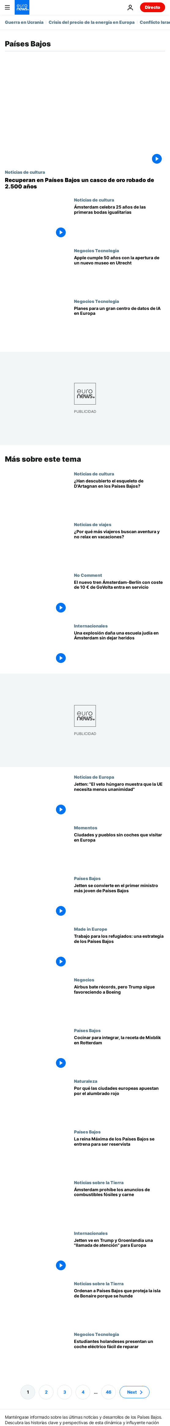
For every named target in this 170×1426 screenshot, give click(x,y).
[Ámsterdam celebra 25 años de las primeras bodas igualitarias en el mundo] (119, 223)
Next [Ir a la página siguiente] (132, 1391)
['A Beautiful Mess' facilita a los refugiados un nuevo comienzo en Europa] (119, 952)
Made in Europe (90, 928)
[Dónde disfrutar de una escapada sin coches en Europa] (119, 850)
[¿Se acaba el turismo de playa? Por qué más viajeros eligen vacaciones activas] (119, 547)
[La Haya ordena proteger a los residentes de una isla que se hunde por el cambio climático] (119, 1306)
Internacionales (91, 625)
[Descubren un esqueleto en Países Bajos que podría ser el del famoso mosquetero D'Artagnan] (119, 496)
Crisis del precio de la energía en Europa (92, 22)
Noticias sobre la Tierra (99, 1182)
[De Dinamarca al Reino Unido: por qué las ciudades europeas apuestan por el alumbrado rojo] (119, 1104)
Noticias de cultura (25, 171)
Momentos (85, 827)
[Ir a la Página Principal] (22, 7)
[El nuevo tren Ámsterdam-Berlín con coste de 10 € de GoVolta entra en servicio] (119, 598)
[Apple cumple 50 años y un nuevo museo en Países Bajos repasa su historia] (119, 273)
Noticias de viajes (92, 524)
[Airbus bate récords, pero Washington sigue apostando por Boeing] (119, 1002)
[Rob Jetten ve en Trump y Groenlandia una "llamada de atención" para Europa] (119, 1256)
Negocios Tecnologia (96, 250)
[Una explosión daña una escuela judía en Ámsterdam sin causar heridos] (119, 648)
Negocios (84, 979)
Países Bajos (87, 878)
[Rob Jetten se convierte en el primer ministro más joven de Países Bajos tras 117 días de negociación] (119, 901)
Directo (152, 7)
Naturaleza (85, 1080)
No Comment (88, 574)
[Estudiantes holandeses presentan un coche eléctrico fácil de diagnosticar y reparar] (119, 1357)
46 (108, 1391)
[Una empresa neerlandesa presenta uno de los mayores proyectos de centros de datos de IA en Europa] (119, 324)
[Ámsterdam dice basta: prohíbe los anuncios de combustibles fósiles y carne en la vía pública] (119, 1205)
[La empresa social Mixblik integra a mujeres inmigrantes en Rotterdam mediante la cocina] (119, 1053)
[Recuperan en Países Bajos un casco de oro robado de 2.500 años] (85, 183)
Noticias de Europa (94, 776)
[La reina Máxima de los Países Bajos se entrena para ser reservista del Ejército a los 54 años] (119, 1154)
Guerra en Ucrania (24, 22)
